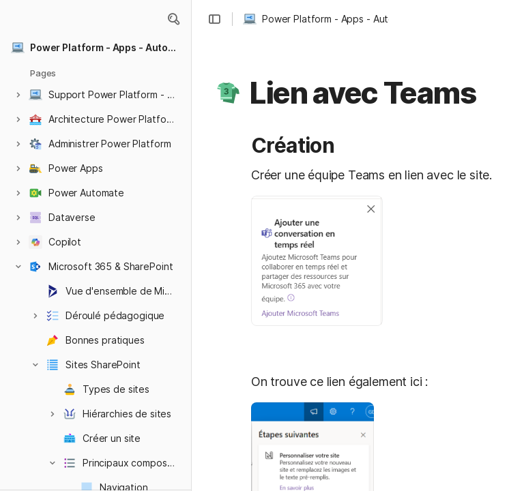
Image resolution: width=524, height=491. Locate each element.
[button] (173, 19)
